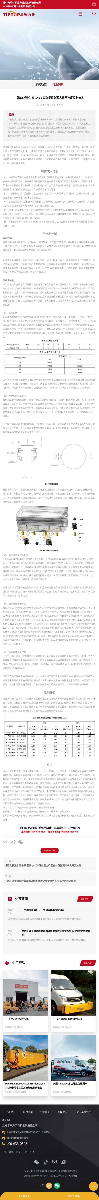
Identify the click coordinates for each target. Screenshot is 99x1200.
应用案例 (28, 1112)
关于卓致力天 (84, 1112)
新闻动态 (41, 84)
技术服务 (45, 1112)
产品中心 (10, 1112)
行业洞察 (58, 84)
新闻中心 (62, 1112)
